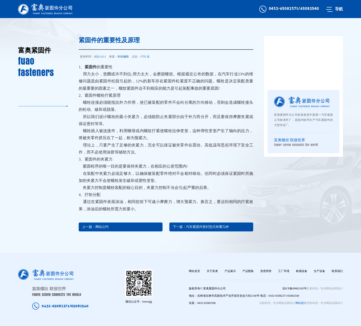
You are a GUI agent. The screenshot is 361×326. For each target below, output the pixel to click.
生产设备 (319, 271)
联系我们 (337, 271)
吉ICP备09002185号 (294, 288)
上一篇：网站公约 (95, 227)
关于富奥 (212, 271)
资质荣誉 (266, 271)
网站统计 (301, 303)
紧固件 (91, 67)
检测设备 (301, 271)
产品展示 (230, 271)
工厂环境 (283, 271)
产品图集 (248, 271)
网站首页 (194, 271)
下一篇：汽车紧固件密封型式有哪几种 (201, 227)
